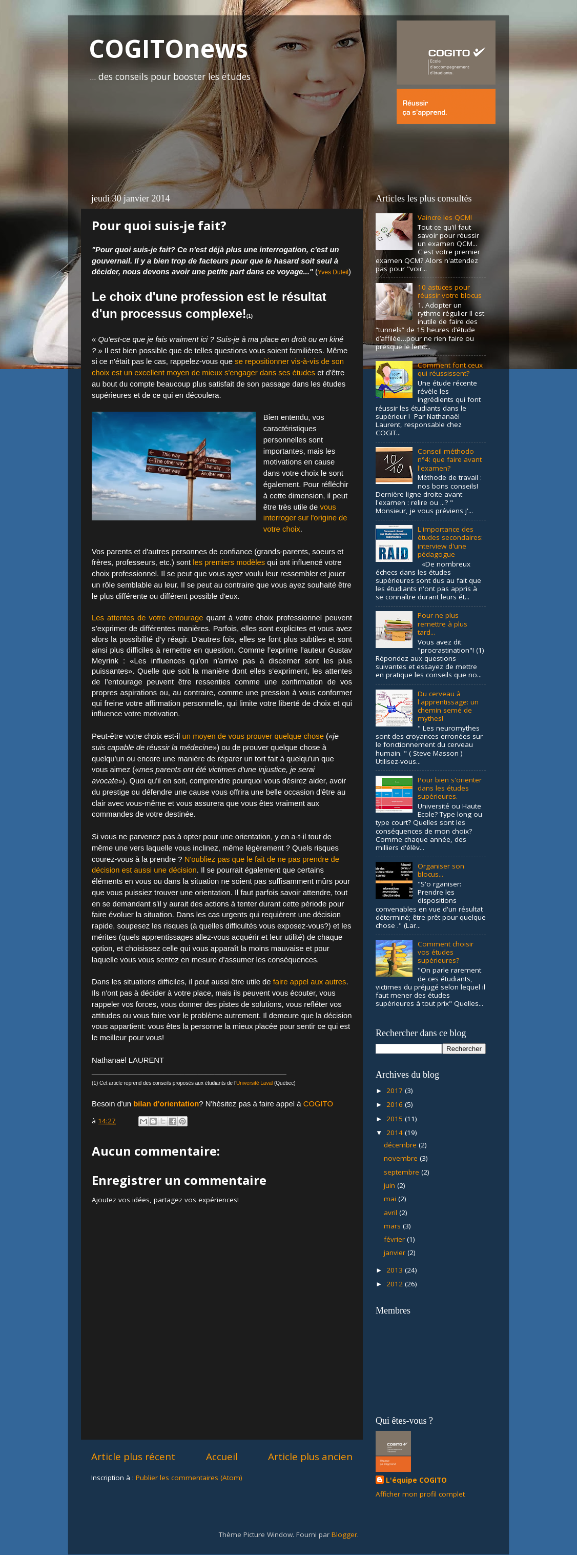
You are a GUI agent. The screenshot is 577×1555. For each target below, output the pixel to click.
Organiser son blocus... (441, 870)
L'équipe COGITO (416, 1480)
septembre (402, 1172)
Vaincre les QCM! (445, 217)
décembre (401, 1144)
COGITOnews (168, 48)
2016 (395, 1104)
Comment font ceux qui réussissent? (450, 369)
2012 (395, 1283)
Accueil (222, 1456)
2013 (395, 1270)
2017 (395, 1090)
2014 (395, 1132)
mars (393, 1225)
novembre (402, 1158)
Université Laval (254, 1083)
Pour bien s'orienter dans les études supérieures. (450, 788)
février (395, 1239)
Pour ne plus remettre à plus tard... (442, 623)
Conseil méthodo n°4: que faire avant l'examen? (450, 459)
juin (390, 1185)
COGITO (318, 1104)
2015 (395, 1118)
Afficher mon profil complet (420, 1494)
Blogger (344, 1534)
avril (391, 1212)
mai (391, 1198)
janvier (395, 1252)
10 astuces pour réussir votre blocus (450, 291)
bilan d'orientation (166, 1104)
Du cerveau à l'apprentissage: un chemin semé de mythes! (448, 706)
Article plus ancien (310, 1456)
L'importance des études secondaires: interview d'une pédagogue (450, 541)
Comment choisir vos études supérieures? (445, 952)
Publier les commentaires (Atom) (189, 1477)
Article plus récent (133, 1456)
